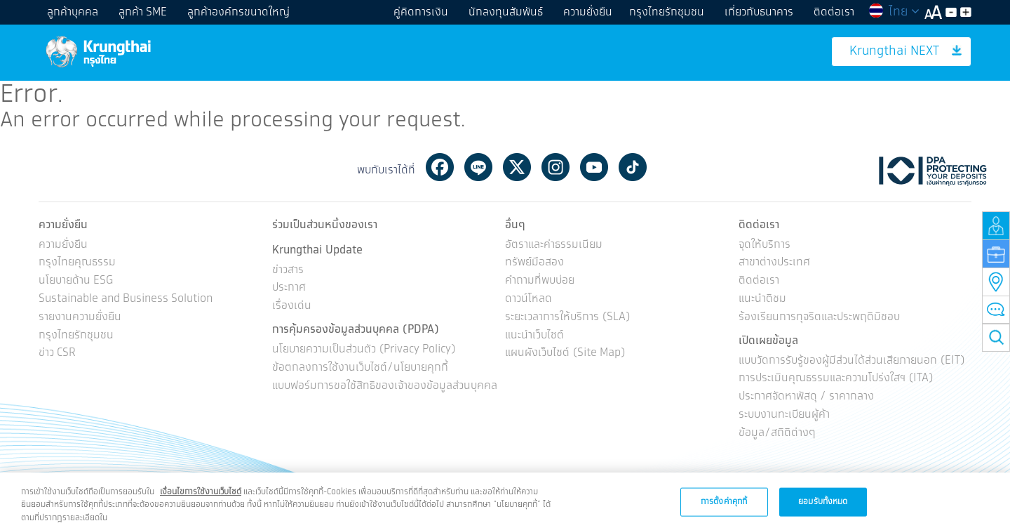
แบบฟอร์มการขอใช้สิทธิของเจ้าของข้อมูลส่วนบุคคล (384, 386)
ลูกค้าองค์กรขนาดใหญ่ (238, 12)
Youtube (594, 167)
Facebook (440, 167)
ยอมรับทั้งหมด (822, 509)
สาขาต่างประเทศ (774, 263)
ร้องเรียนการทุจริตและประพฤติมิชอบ (819, 317)
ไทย (894, 12)
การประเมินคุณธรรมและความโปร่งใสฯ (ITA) (836, 378)
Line (478, 167)
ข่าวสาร (288, 270)
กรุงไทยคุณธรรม (77, 263)
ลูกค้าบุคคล (72, 12)
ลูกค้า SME (143, 12)
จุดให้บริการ (764, 245)
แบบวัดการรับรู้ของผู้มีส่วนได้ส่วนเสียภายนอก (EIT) (852, 361)
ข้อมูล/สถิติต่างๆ (777, 433)
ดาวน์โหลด (528, 299)
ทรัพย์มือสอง (534, 263)
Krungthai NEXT (905, 52)
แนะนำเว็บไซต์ (534, 336)
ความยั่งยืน (587, 12)
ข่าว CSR (57, 353)
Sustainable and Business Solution (126, 299)
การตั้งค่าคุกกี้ (724, 509)
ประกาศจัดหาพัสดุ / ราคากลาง (806, 397)
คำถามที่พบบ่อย (539, 281)
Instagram (555, 167)
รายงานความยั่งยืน (80, 317)
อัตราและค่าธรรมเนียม (553, 245)
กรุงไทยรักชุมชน (666, 12)
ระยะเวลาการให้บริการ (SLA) (568, 317)
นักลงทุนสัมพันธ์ (506, 12)
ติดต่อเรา (834, 12)
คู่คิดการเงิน (420, 12)
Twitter (517, 167)
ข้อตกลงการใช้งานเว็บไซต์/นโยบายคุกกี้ (360, 368)
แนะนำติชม (762, 299)
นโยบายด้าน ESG (76, 281)
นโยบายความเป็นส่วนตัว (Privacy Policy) (364, 350)
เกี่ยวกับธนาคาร (759, 12)
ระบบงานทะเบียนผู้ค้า (784, 415)
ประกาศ (289, 289)
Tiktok (633, 167)
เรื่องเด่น (291, 306)
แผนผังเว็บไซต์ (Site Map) (565, 353)
